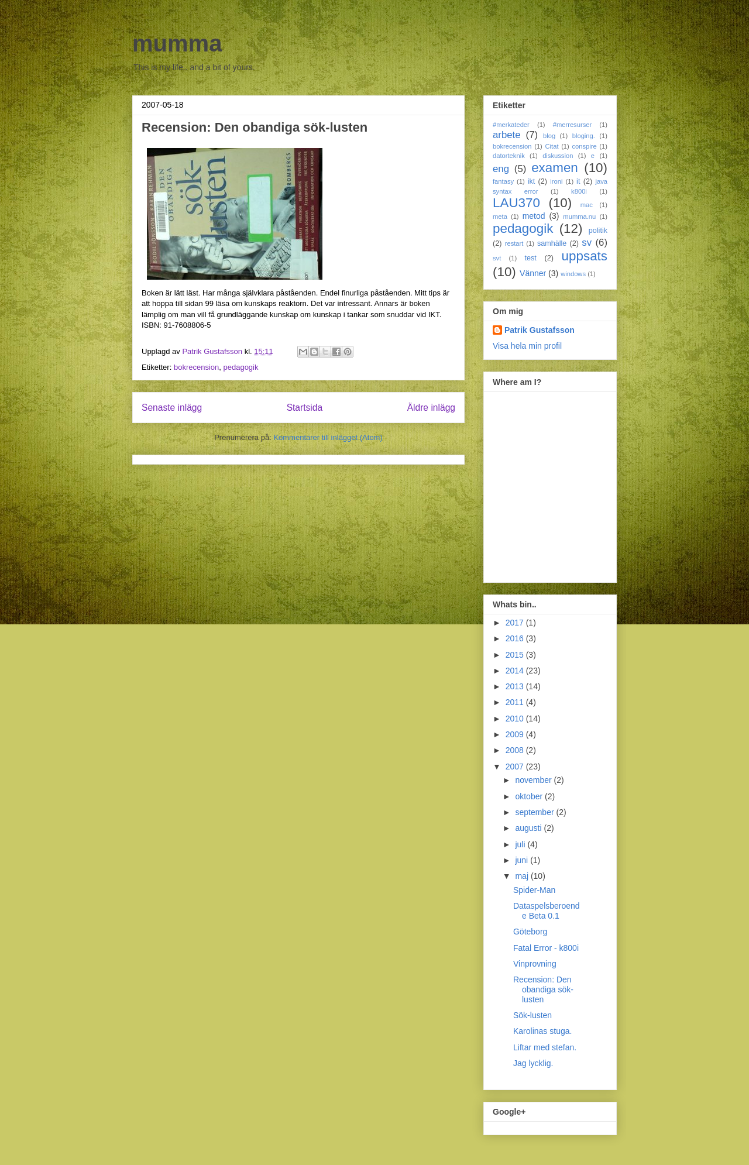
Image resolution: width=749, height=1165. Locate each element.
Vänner (533, 273)
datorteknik (509, 155)
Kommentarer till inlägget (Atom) (327, 437)
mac (586, 204)
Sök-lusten (532, 1015)
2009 (516, 734)
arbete (507, 134)
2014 (516, 670)
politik (598, 230)
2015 (516, 654)
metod (534, 216)
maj (522, 876)
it (578, 181)
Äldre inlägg (431, 408)
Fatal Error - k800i (546, 948)
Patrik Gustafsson (539, 330)
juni (522, 860)
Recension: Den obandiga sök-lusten (543, 989)
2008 (516, 750)
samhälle (551, 243)
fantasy (503, 181)
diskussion (557, 155)
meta (500, 216)
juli (521, 844)
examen (554, 167)
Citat (551, 146)
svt (497, 258)
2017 (516, 622)
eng (501, 168)
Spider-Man (534, 890)
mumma (177, 43)
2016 (516, 638)
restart (514, 243)
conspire (584, 146)
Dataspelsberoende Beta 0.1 (546, 910)
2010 (516, 718)
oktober (530, 796)
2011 (516, 702)
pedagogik (240, 367)
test (531, 258)
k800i (579, 191)
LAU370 (516, 202)
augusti (529, 828)
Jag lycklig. (533, 1063)
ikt (531, 181)
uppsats (584, 256)
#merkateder (511, 124)
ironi (556, 181)
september (535, 812)
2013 (516, 686)
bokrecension (196, 367)
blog (549, 135)
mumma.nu (579, 216)
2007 (516, 766)
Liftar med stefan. (544, 1047)
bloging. (583, 135)
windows (573, 273)
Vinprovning (534, 963)
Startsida (305, 408)
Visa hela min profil (527, 345)
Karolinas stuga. (542, 1031)
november (534, 780)
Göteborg (530, 931)
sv (587, 242)
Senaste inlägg (172, 408)
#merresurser (572, 124)
